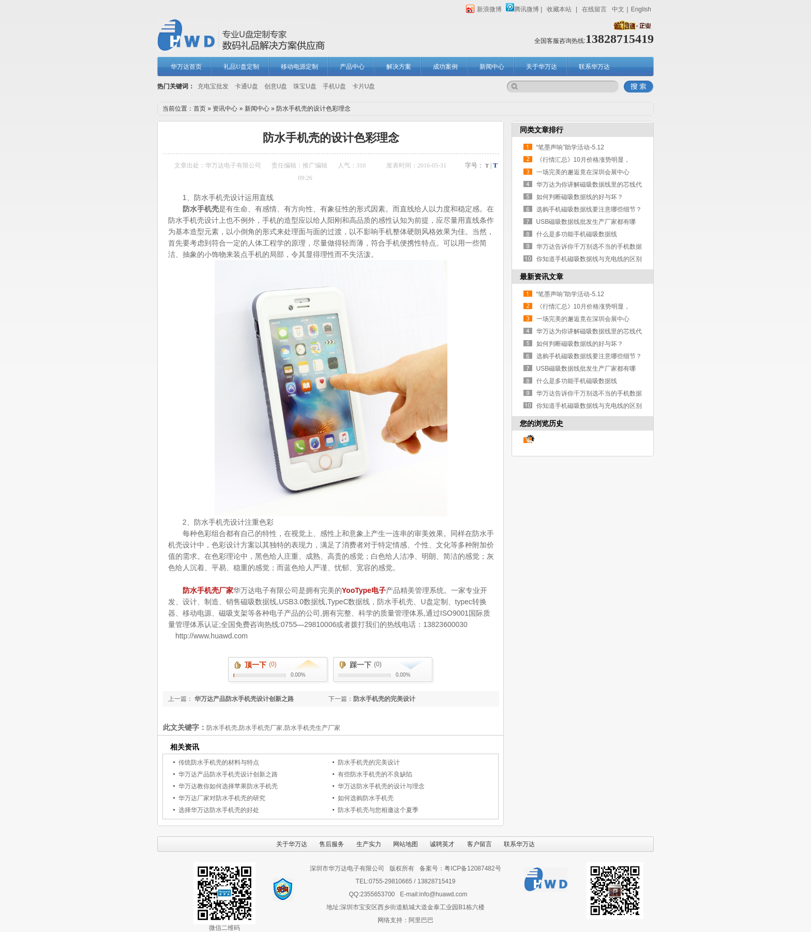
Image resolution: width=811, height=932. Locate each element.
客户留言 (479, 844)
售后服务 (331, 844)
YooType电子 (364, 590)
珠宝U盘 (305, 86)
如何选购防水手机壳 (366, 798)
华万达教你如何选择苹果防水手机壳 (228, 786)
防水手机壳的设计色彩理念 (313, 108)
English (641, 9)
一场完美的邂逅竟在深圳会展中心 (582, 172)
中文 (618, 9)
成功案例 (445, 66)
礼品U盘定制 (241, 66)
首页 (199, 108)
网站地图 (405, 844)
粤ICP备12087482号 (472, 868)
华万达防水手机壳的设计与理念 (381, 786)
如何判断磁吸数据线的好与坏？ (579, 197)
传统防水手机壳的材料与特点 (218, 762)
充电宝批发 (213, 86)
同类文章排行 (541, 130)
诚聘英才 (442, 844)
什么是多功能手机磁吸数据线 (576, 234)
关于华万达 (541, 66)
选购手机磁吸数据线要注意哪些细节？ (589, 209)
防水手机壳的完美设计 (384, 698)
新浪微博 (484, 9)
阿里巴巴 (421, 920)
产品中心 (352, 66)
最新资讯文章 (541, 276)
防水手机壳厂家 (208, 590)
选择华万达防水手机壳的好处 (218, 810)
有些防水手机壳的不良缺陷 (375, 774)
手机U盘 (334, 86)
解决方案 (398, 66)
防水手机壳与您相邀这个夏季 (378, 810)
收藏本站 (559, 9)
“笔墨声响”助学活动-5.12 (570, 147)
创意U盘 (276, 86)
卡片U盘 (364, 86)
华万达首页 (186, 66)
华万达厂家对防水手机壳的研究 (221, 798)
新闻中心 (491, 66)
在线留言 (594, 9)
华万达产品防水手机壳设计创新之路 (243, 698)
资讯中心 (225, 108)
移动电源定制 (299, 66)
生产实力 (368, 844)
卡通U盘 (246, 86)
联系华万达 (594, 66)
